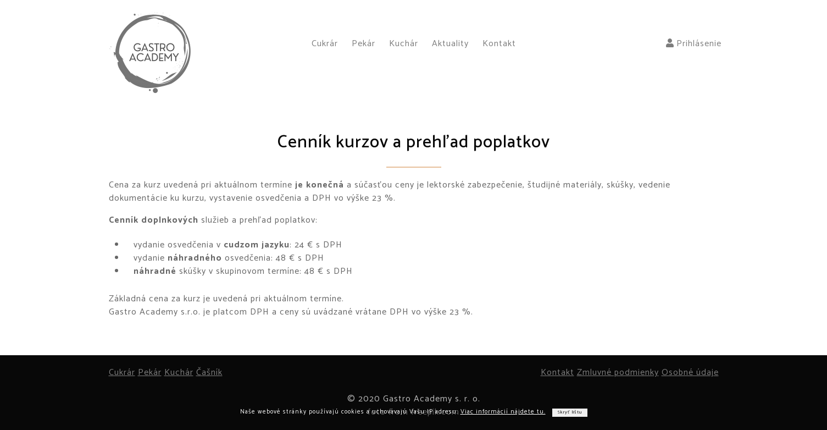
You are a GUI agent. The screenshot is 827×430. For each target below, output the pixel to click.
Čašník (209, 372)
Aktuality (450, 43)
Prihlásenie (693, 43)
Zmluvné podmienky (618, 372)
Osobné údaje (690, 372)
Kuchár (403, 43)
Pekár (363, 43)
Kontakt (499, 43)
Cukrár (325, 43)
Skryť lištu (570, 412)
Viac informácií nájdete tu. (503, 412)
